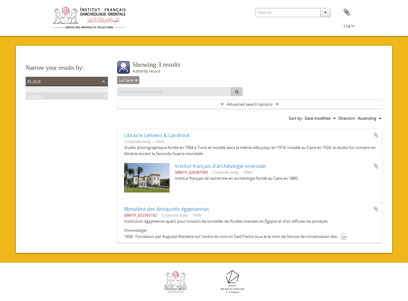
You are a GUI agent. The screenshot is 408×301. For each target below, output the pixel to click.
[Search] (237, 91)
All (29, 90)
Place (34, 81)
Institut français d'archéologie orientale (220, 166)
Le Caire (34, 97)
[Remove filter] (136, 80)
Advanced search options (250, 104)
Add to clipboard (376, 135)
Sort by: (296, 118)
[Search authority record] (174, 91)
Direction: (347, 118)
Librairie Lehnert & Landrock (157, 135)
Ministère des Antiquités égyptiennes (166, 209)
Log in (349, 25)
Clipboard (346, 12)
